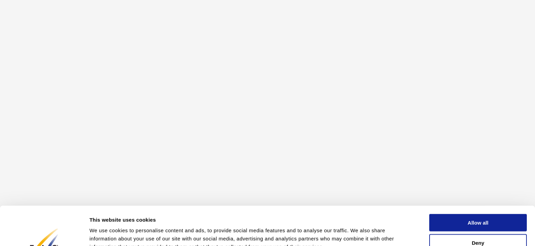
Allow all (478, 186)
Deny (478, 206)
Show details (358, 232)
